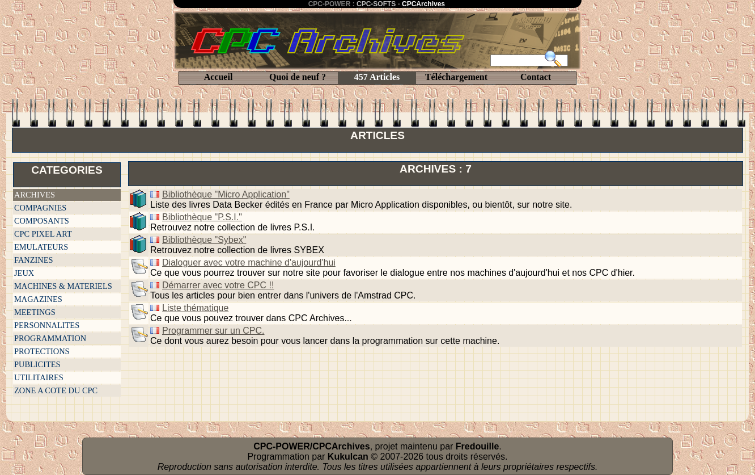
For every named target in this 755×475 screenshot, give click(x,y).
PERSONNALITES (46, 325)
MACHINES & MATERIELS (63, 286)
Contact (535, 77)
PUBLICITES (37, 364)
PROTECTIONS (42, 351)
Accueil (218, 77)
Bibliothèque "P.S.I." (202, 217)
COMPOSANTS (41, 220)
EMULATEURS (41, 246)
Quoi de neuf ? (297, 77)
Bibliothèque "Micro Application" (226, 194)
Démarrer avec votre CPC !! (218, 285)
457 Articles (377, 77)
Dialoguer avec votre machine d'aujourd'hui (249, 262)
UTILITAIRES (38, 377)
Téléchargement (456, 77)
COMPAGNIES (40, 207)
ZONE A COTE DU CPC (55, 390)
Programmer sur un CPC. (213, 330)
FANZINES (33, 259)
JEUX (24, 273)
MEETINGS (35, 312)
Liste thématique (195, 308)
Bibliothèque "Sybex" (204, 240)
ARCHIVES (34, 194)
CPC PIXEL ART (43, 233)
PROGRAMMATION (50, 338)
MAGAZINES (38, 299)
